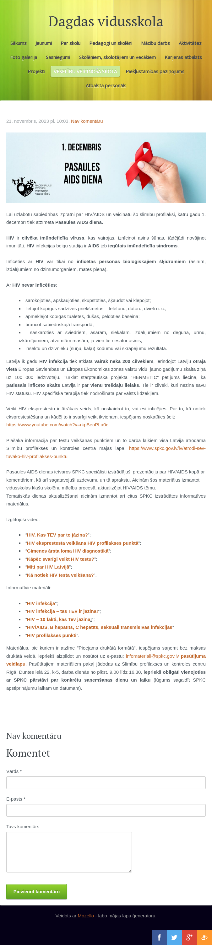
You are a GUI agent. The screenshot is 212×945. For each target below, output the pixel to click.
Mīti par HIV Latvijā (48, 567)
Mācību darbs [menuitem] (155, 43)
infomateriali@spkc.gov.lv (152, 656)
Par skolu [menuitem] (70, 43)
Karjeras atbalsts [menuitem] (183, 57)
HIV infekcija (41, 603)
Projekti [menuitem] (36, 71)
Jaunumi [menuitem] (43, 43)
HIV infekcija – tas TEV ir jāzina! (62, 611)
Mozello (86, 915)
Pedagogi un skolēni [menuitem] (110, 43)
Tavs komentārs (22, 826)
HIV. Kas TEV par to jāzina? (57, 534)
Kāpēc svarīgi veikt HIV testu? (60, 559)
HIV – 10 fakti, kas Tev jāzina (58, 619)
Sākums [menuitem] (18, 43)
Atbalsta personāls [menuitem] (106, 85)
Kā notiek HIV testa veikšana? (60, 575)
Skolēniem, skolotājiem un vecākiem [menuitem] (117, 57)
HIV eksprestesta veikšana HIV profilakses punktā (82, 543)
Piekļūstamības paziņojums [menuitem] (155, 71)
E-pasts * (15, 799)
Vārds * (14, 771)
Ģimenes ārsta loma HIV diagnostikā (67, 551)
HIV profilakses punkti (52, 635)
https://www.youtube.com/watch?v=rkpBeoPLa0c (57, 424)
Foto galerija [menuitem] (23, 57)
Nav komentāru (87, 121)
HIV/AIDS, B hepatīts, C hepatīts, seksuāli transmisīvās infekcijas (99, 627)
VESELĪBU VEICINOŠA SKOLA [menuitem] (85, 71)
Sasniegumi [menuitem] (58, 57)
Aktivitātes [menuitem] (190, 43)
